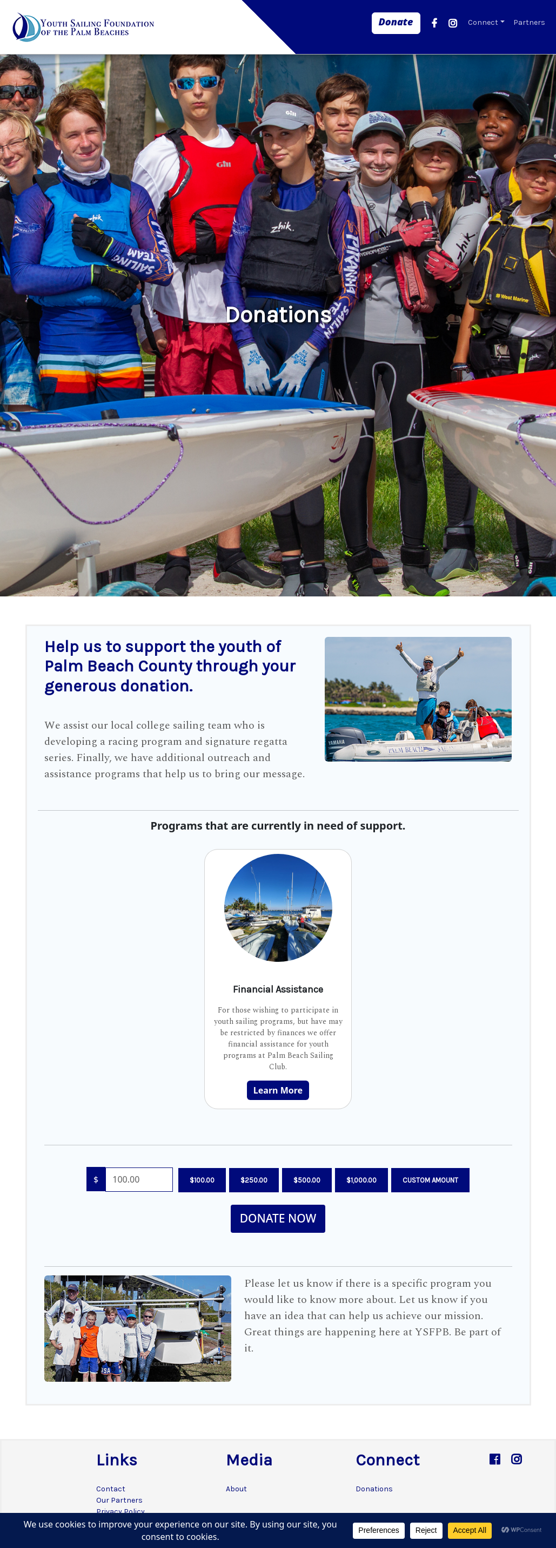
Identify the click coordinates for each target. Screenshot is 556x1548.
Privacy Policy (120, 1511)
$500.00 (306, 1180)
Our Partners (119, 1500)
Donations (374, 1488)
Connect (483, 22)
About (236, 1488)
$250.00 (253, 1180)
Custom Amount (430, 1180)
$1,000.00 (361, 1180)
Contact (110, 1488)
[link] (396, 23)
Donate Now (278, 1218)
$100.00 (202, 1180)
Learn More (278, 1090)
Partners (529, 22)
